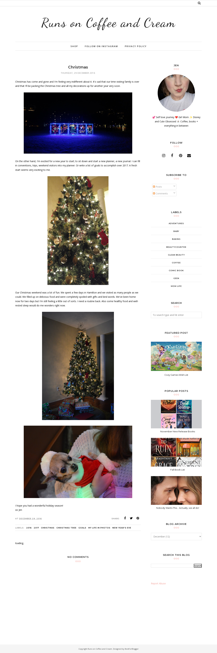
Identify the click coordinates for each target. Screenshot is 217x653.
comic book (176, 270)
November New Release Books (177, 431)
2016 (29, 528)
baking (176, 239)
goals (82, 528)
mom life (176, 286)
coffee (176, 263)
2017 (36, 528)
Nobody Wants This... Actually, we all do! (177, 508)
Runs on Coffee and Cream (108, 22)
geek (176, 278)
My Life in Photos (99, 528)
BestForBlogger (132, 649)
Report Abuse (158, 583)
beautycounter (176, 247)
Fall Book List (177, 469)
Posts (157, 186)
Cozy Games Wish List (176, 374)
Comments (160, 193)
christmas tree (66, 528)
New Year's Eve (121, 528)
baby (176, 231)
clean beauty (176, 255)
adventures (176, 223)
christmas (47, 528)
